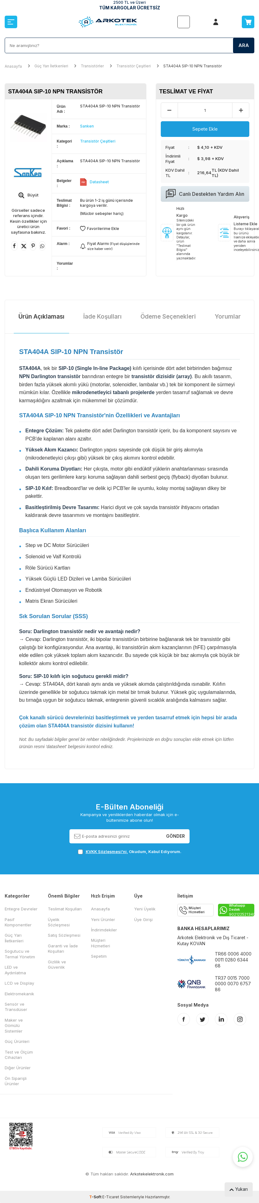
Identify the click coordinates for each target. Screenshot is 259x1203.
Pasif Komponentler (18, 922)
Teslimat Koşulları (65, 908)
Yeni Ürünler (103, 919)
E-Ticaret (110, 1197)
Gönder (175, 836)
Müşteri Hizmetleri (100, 943)
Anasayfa (13, 66)
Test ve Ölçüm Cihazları (19, 1054)
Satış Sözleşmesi (64, 935)
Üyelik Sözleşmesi (59, 922)
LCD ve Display (19, 983)
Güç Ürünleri (17, 1041)
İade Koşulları (102, 316)
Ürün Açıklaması (41, 316)
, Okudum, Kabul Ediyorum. (129, 851)
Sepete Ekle (205, 129)
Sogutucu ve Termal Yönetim (20, 954)
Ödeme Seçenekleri (168, 316)
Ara (243, 45)
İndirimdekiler (104, 929)
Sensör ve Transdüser (16, 1007)
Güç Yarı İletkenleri (51, 66)
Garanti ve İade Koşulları (63, 948)
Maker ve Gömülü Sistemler (14, 1026)
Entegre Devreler (21, 908)
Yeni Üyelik (144, 908)
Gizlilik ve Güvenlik (57, 964)
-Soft (95, 1197)
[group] (28, 127)
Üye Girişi (143, 919)
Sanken (87, 126)
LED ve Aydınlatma (15, 970)
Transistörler (92, 66)
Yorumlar (228, 316)
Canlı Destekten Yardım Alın (205, 194)
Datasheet (99, 182)
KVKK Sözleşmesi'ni (106, 851)
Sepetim (99, 956)
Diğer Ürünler (18, 1067)
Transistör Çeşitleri (133, 66)
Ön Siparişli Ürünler (16, 1081)
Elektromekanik (19, 993)
